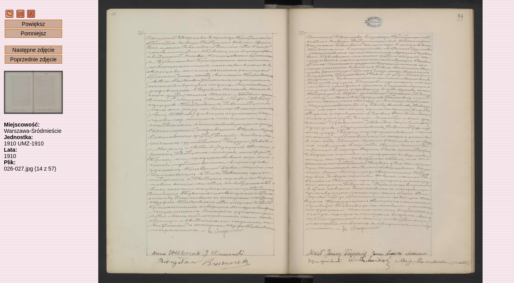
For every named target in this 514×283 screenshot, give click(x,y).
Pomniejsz (33, 33)
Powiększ (33, 24)
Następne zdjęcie (33, 50)
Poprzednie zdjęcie (33, 59)
